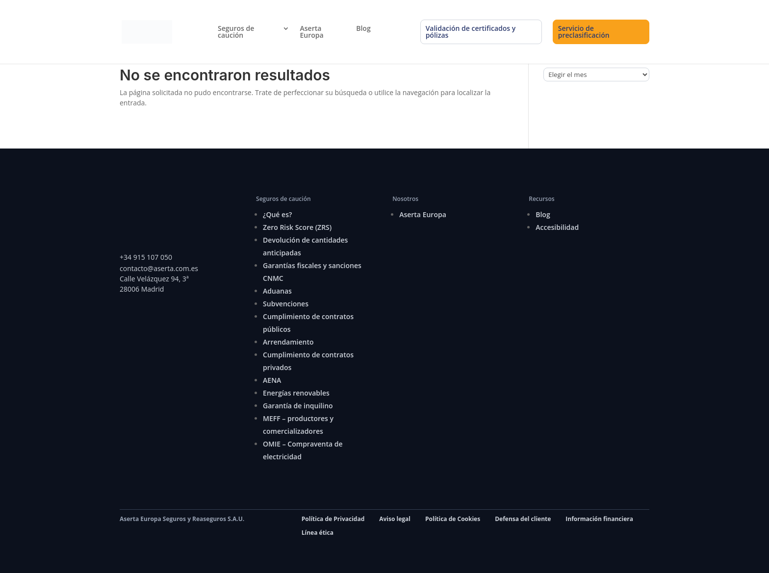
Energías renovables (296, 393)
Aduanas (277, 291)
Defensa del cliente (523, 519)
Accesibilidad (557, 227)
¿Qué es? (277, 214)
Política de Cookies (452, 519)
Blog (363, 28)
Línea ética (317, 532)
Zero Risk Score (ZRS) (297, 227)
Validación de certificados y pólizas (471, 32)
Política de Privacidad (333, 519)
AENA (272, 380)
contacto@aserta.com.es (160, 268)
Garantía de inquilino (298, 405)
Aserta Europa (312, 32)
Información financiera (599, 519)
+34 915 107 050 (146, 257)
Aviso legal (394, 519)
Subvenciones (285, 303)
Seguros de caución (236, 32)
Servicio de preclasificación (584, 32)
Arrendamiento (288, 342)
